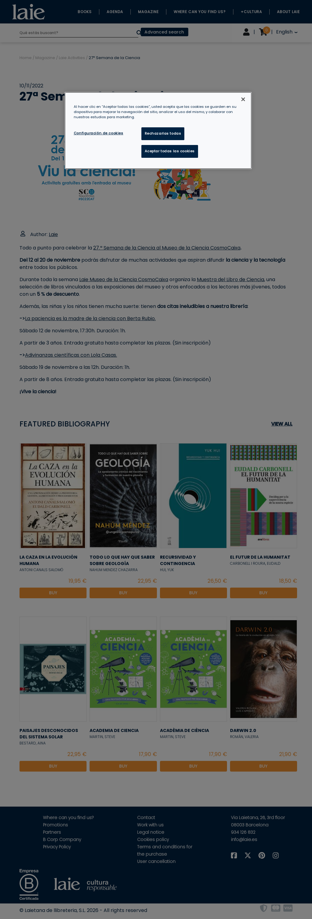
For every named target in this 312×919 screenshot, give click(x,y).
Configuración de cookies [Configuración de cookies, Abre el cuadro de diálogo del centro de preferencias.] (98, 133)
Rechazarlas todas (163, 133)
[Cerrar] (243, 99)
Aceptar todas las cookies (170, 151)
